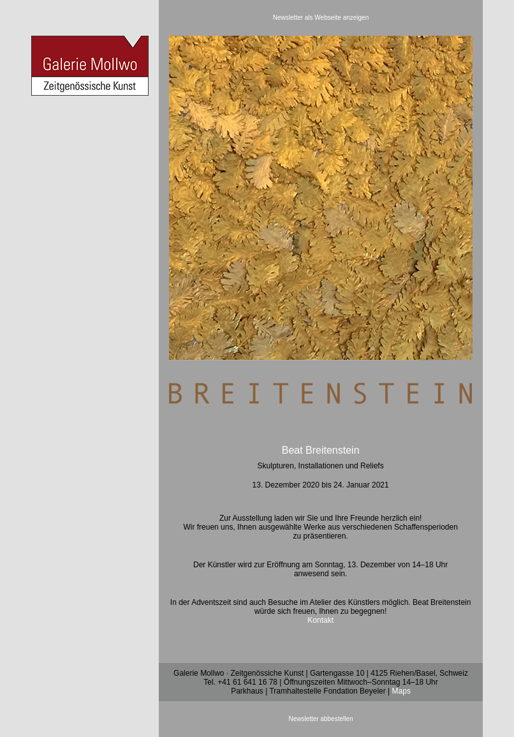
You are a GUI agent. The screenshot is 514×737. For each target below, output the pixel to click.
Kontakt (320, 620)
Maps (401, 691)
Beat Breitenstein (321, 450)
